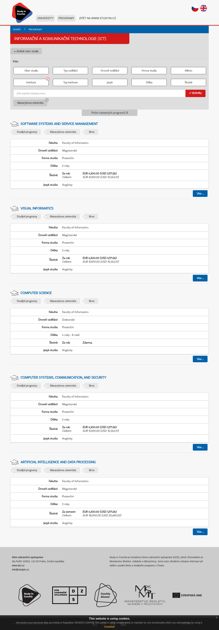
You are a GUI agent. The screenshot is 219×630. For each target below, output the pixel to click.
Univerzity (45, 18)
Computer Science (36, 293)
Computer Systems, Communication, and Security (63, 377)
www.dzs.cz (18, 565)
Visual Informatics (37, 208)
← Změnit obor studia (26, 51)
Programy (66, 18)
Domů (17, 29)
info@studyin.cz (20, 569)
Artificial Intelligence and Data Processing (58, 462)
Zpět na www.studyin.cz (97, 18)
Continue (109, 626)
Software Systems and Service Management (59, 124)
